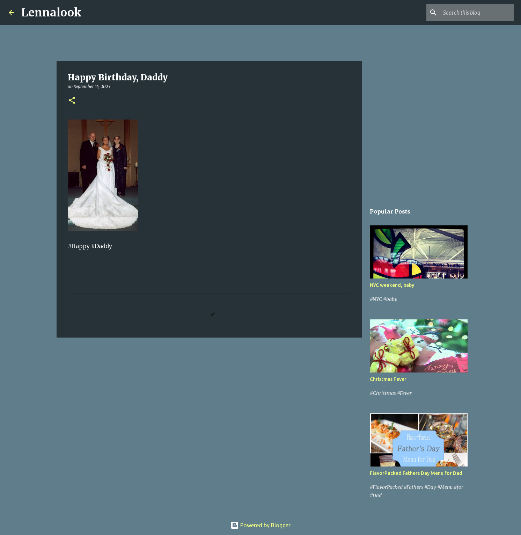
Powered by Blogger (260, 525)
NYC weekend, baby (392, 285)
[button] (72, 101)
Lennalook (51, 13)
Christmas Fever (388, 379)
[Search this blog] (477, 12)
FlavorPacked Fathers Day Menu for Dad (416, 473)
